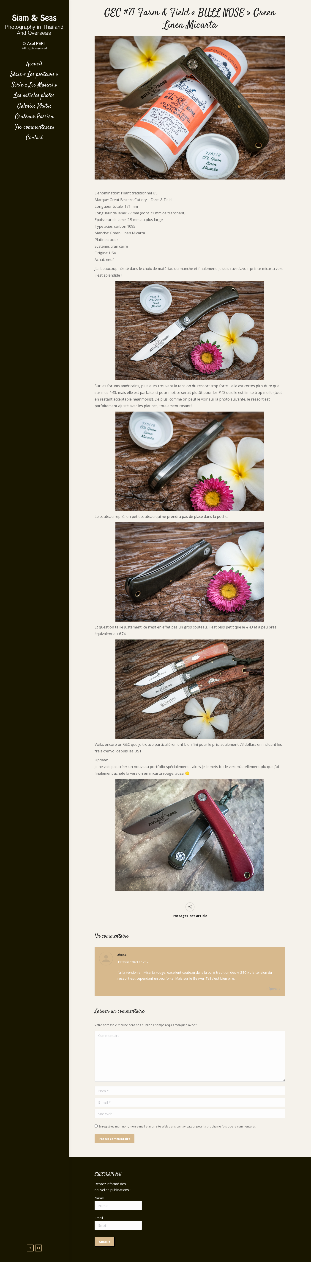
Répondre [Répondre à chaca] (274, 989)
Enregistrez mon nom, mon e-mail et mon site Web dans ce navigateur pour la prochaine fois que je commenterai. (177, 1126)
